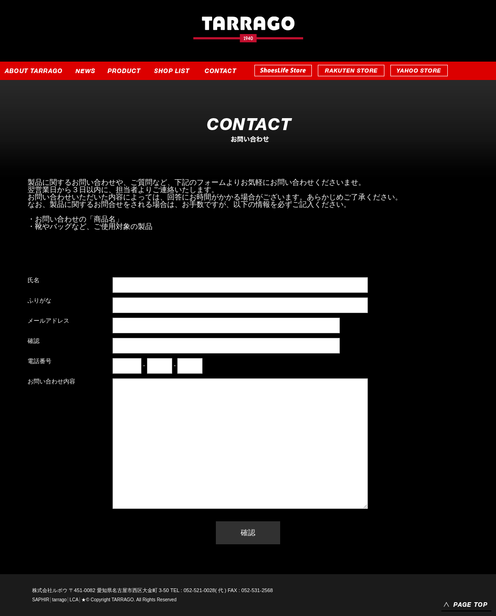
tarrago (59, 599)
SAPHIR (40, 599)
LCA (73, 599)
